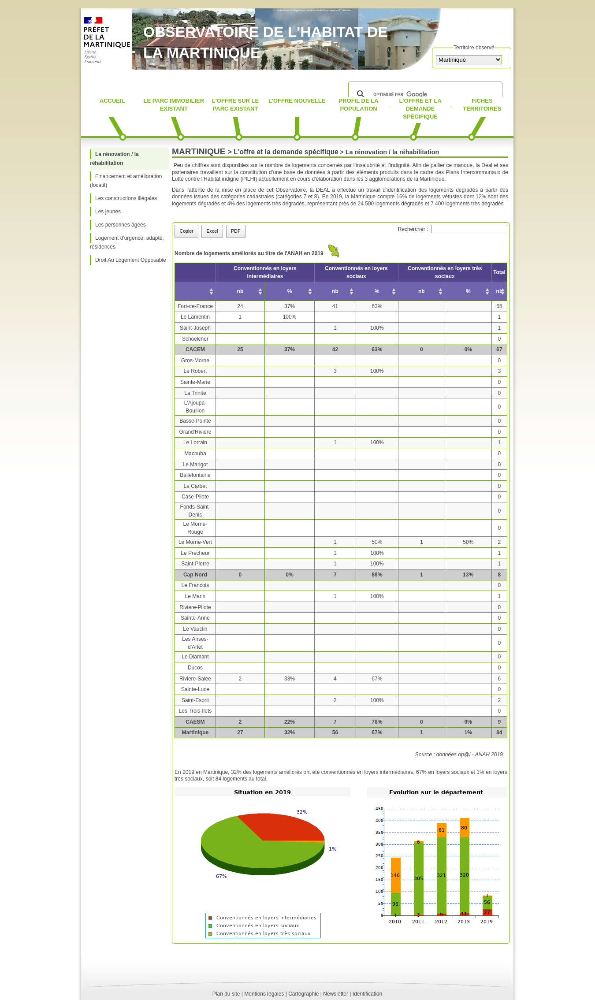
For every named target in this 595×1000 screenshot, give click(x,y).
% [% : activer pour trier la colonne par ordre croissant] (289, 291)
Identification (367, 994)
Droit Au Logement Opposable (130, 260)
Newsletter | (337, 994)
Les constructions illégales (126, 198)
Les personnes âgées (120, 225)
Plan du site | (227, 994)
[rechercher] (424, 94)
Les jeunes (108, 211)
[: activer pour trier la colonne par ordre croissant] (195, 291)
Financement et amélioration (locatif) (126, 180)
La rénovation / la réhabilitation (114, 158)
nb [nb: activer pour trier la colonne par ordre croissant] (240, 291)
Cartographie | (305, 994)
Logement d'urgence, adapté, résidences (127, 242)
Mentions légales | (265, 994)
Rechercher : (452, 229)
